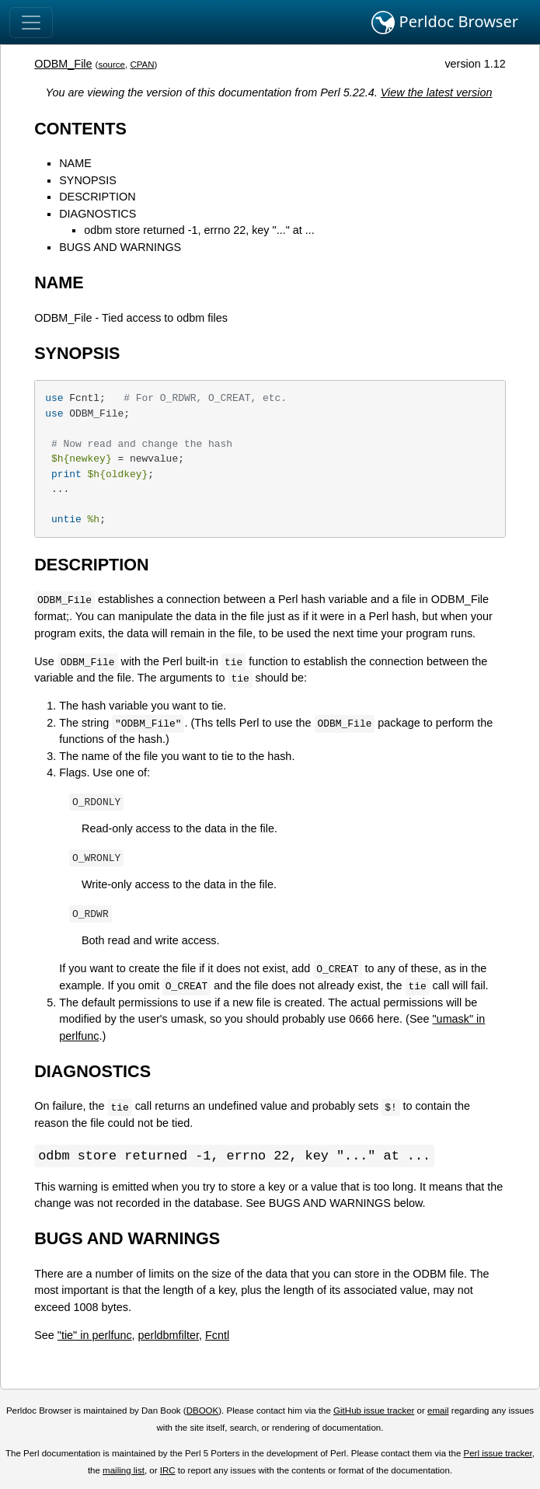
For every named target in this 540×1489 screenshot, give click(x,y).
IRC (168, 1471)
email (438, 1411)
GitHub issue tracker (373, 1411)
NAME (75, 163)
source (111, 64)
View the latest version (437, 92)
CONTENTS (80, 128)
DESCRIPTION (97, 196)
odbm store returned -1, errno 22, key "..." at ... (199, 230)
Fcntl (217, 1336)
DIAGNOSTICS (97, 213)
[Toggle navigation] (31, 22)
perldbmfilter (168, 1336)
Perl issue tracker (498, 1454)
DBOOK (202, 1411)
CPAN (142, 64)
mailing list (124, 1471)
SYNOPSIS (88, 180)
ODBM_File (63, 64)
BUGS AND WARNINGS (120, 247)
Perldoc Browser (444, 22)
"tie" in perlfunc (94, 1336)
